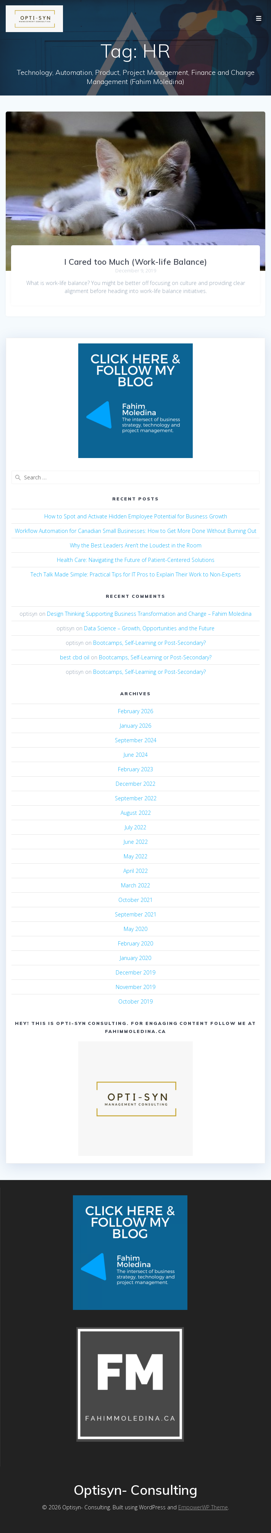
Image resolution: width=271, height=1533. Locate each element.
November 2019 (135, 987)
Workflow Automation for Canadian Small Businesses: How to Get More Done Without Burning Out (135, 530)
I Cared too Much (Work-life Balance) (135, 262)
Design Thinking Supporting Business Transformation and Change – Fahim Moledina (149, 613)
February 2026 (135, 711)
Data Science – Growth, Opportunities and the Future (149, 628)
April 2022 (135, 870)
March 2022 (135, 885)
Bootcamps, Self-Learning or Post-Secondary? (149, 642)
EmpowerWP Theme (203, 1507)
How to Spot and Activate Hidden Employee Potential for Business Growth (135, 516)
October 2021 (135, 899)
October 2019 (135, 1001)
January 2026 (135, 725)
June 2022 (136, 841)
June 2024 (136, 754)
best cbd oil (74, 657)
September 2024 (135, 740)
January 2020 (135, 958)
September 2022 (135, 798)
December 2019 (135, 972)
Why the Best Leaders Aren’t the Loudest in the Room (136, 545)
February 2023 (135, 769)
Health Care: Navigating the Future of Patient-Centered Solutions (136, 559)
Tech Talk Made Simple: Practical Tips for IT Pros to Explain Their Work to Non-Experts (136, 574)
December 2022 (135, 783)
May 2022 (135, 856)
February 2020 (135, 943)
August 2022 (136, 812)
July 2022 (135, 827)
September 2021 (135, 914)
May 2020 (135, 928)
